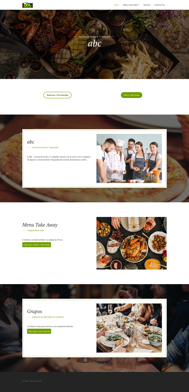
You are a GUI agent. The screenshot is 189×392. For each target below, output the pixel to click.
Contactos (159, 5)
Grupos (146, 5)
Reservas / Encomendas (57, 95)
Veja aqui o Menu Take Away (37, 244)
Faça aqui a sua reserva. (39, 331)
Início (116, 5)
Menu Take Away (130, 5)
